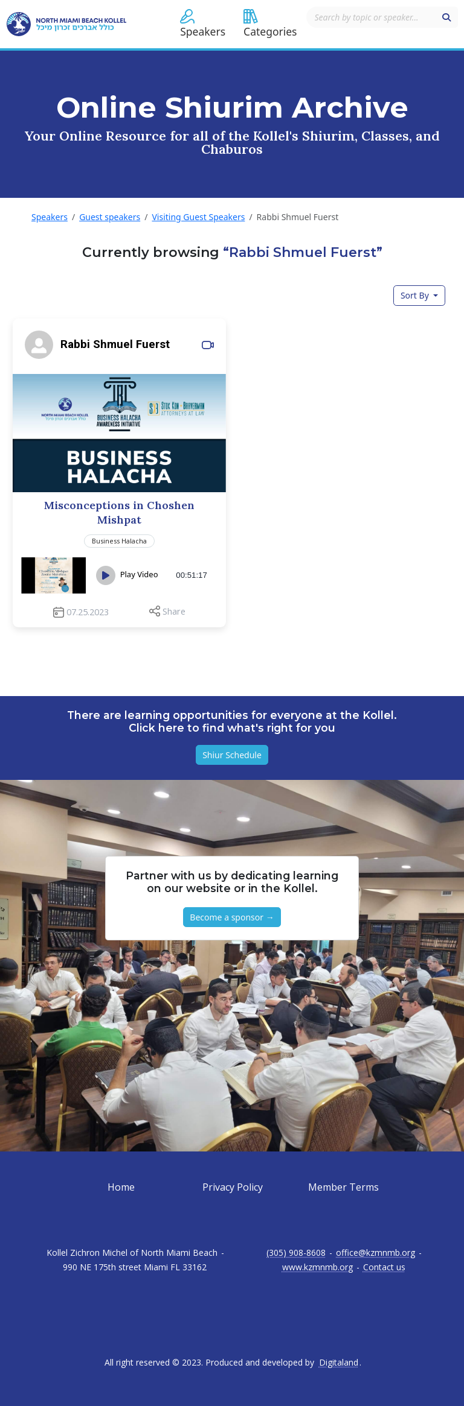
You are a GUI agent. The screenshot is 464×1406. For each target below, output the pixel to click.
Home (121, 1187)
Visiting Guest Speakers (198, 217)
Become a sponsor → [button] (232, 917)
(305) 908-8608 (296, 1253)
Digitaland (338, 1362)
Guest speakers (109, 217)
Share (174, 611)
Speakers (49, 217)
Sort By (416, 295)
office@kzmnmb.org (375, 1253)
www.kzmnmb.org (317, 1267)
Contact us (384, 1267)
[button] (202, 24)
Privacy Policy (232, 1187)
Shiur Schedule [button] (232, 755)
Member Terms (343, 1187)
